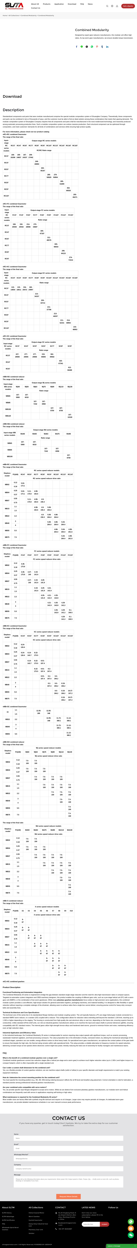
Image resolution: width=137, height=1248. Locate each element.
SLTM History (7, 1213)
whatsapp (92, 46)
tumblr (102, 46)
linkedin (107, 46)
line (81, 46)
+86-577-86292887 (65, 1229)
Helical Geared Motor (36, 1213)
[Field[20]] (68, 1158)
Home (5, 15)
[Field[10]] (68, 1148)
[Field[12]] (68, 1168)
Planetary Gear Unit (36, 1230)
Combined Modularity (29, 15)
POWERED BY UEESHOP (43, 1244)
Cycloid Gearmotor (35, 1220)
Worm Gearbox (34, 1216)
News (90, 4)
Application (59, 4)
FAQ (82, 4)
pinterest (97, 46)
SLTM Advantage (8, 1216)
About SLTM (8, 1207)
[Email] (91, 1224)
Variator (31, 1233)
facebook (76, 46)
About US (35, 4)
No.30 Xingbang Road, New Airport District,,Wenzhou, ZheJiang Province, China (67, 1216)
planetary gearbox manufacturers (70, 1000)
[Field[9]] (68, 1138)
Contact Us (35, 8)
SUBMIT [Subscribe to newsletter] (104, 1224)
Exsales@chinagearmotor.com (67, 1224)
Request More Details (68, 1197)
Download (72, 4)
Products (46, 4)
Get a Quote (128, 6)
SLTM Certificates (8, 1220)
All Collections (14, 15)
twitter (86, 46)
